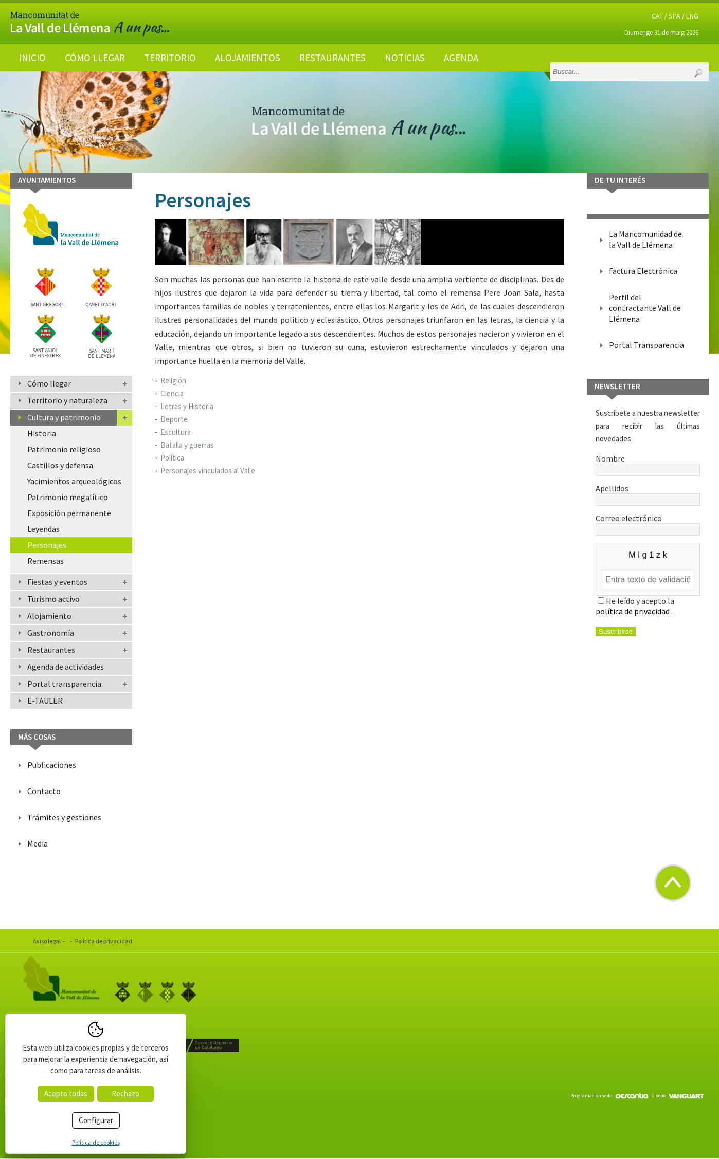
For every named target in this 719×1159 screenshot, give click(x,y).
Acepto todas (65, 1093)
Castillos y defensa (60, 465)
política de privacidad (633, 611)
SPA (674, 16)
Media (37, 843)
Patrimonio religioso (64, 449)
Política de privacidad (103, 941)
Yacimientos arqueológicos (74, 481)
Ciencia (172, 393)
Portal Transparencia (646, 345)
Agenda (461, 57)
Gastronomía (50, 633)
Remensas (45, 561)
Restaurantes (332, 57)
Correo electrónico (648, 523)
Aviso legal (47, 941)
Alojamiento (49, 616)
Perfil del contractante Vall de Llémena (645, 308)
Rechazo (125, 1093)
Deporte (174, 419)
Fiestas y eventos (57, 582)
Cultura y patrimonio (64, 417)
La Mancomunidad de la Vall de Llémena (645, 239)
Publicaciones (51, 765)
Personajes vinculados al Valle (207, 470)
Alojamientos (247, 57)
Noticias (405, 57)
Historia (41, 433)
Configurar (96, 1120)
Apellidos (648, 493)
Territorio (170, 57)
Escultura (175, 432)
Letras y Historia (186, 406)
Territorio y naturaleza (67, 400)
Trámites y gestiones (64, 817)
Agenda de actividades (65, 666)
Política (172, 458)
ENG (692, 16)
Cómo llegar (95, 57)
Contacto (44, 791)
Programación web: (609, 1095)
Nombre (648, 463)
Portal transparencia (64, 683)
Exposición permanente (69, 513)
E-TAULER (45, 700)
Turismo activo (53, 599)
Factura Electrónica (643, 271)
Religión (173, 380)
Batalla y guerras (187, 445)
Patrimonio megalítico (67, 497)
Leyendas (43, 529)
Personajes (46, 545)
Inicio (32, 57)
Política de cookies (96, 1142)
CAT (657, 16)
